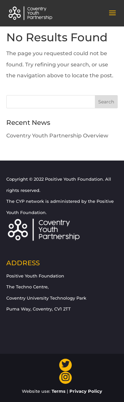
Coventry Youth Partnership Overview (57, 135)
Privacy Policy (85, 391)
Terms (58, 391)
